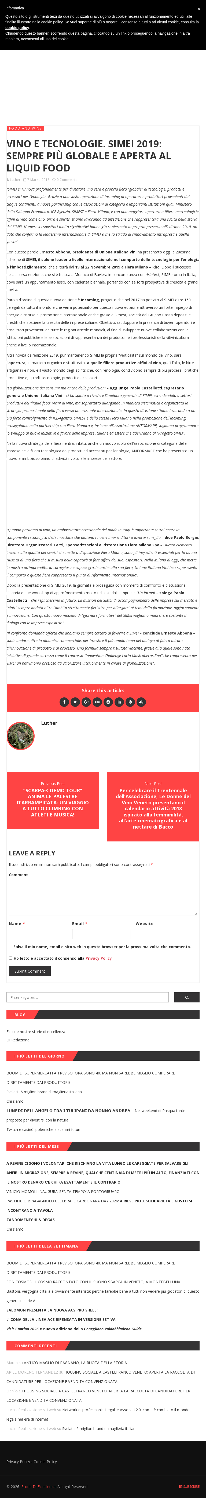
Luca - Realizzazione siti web (31, 1409)
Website (145, 923)
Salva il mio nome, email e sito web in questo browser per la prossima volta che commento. (102, 946)
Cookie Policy (45, 1461)
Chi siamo (15, 1101)
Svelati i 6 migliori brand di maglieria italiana (44, 1091)
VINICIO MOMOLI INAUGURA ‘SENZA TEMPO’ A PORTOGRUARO (63, 1191)
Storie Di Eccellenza (38, 1486)
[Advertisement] (103, 80)
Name (17, 923)
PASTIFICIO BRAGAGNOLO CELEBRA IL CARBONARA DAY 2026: (99, 1205)
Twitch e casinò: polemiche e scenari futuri (43, 1129)
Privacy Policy (98, 958)
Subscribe (189, 1486)
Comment (18, 874)
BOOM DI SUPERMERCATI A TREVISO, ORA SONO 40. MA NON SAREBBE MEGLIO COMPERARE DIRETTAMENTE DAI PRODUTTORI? (90, 1077)
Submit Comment (29, 971)
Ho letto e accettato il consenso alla (49, 958)
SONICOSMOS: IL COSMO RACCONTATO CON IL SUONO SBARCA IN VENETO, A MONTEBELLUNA (93, 1281)
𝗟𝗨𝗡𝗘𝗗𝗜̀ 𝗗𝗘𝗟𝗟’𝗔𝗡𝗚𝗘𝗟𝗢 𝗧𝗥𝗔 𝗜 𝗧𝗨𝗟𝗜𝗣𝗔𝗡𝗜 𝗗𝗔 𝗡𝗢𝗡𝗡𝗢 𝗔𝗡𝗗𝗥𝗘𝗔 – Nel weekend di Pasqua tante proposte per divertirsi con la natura (95, 1115)
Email (80, 923)
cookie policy (17, 28)
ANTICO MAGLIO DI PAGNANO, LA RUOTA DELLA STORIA (75, 1362)
